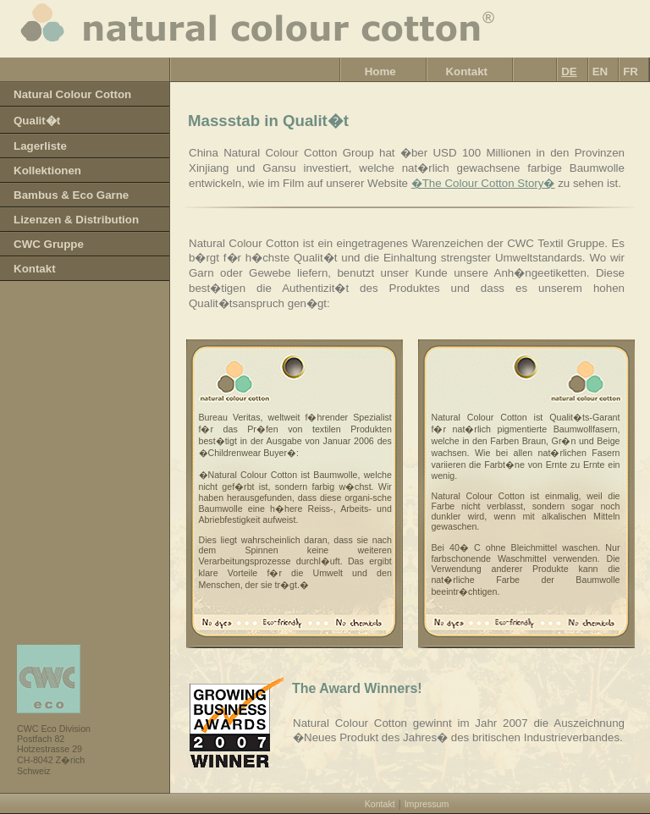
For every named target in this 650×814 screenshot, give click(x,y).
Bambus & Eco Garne (71, 195)
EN (600, 71)
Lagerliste (40, 146)
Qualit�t (37, 120)
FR (630, 71)
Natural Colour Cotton (72, 94)
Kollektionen (47, 170)
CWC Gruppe (49, 244)
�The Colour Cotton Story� (483, 183)
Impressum (427, 804)
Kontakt (466, 71)
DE (569, 71)
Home (380, 71)
